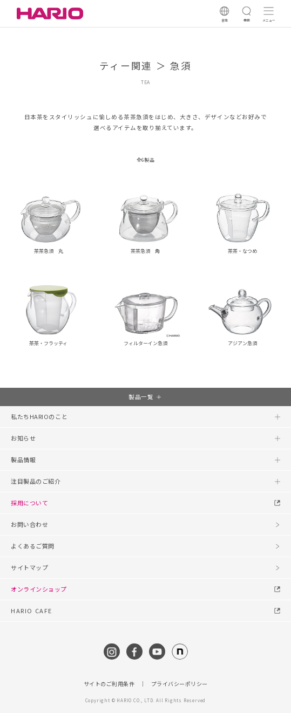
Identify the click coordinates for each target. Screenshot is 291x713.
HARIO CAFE (31, 610)
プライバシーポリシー (179, 684)
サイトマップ (29, 567)
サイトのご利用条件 (109, 684)
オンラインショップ (39, 589)
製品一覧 (140, 397)
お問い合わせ (29, 524)
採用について (29, 502)
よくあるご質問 (33, 545)
